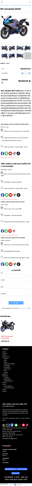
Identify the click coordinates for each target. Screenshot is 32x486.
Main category (4, 5)
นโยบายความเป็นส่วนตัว (23, 308)
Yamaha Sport (13, 5)
